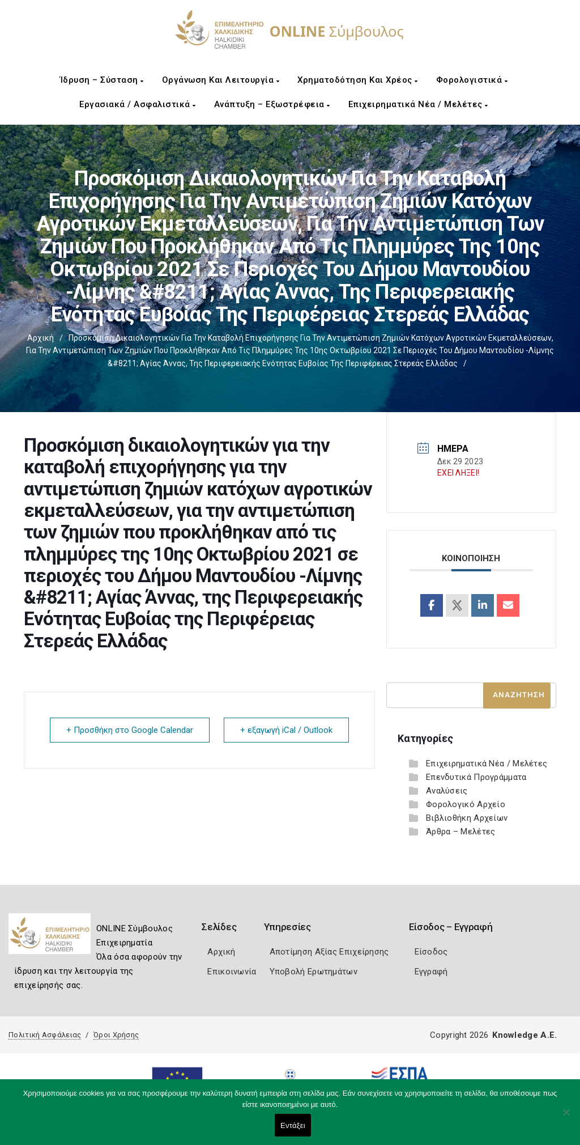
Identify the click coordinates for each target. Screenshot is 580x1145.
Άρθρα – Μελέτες (461, 831)
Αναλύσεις (447, 791)
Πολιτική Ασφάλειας (44, 1034)
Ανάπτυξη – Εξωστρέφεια (272, 104)
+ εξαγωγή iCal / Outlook (286, 730)
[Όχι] (566, 1117)
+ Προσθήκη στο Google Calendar (129, 730)
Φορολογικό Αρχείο (465, 804)
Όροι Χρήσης (116, 1034)
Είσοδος (431, 952)
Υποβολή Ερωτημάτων (313, 971)
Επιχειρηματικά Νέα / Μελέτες (418, 104)
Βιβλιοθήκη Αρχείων (467, 818)
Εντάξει (292, 1125)
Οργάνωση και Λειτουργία (221, 80)
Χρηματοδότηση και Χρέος (357, 80)
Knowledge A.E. (524, 1035)
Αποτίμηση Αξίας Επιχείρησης (329, 952)
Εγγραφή (431, 971)
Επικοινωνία (231, 971)
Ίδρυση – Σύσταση (102, 80)
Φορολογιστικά (472, 80)
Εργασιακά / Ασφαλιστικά (137, 104)
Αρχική (40, 337)
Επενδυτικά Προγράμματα (476, 777)
